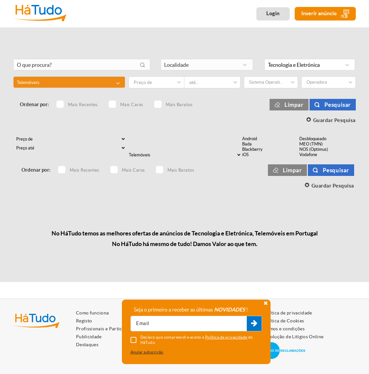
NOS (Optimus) (327, 149)
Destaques (87, 344)
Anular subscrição (147, 352)
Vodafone (327, 154)
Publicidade (89, 336)
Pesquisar (337, 105)
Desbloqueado (327, 139)
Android (270, 139)
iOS (270, 154)
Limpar (294, 105)
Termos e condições (284, 328)
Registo (84, 320)
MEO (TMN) (327, 144)
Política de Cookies (283, 320)
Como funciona (92, 312)
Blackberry (270, 149)
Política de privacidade (287, 312)
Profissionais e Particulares (105, 328)
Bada (270, 144)
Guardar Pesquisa (334, 120)
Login (273, 13)
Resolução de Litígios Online (293, 336)
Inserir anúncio (325, 14)
